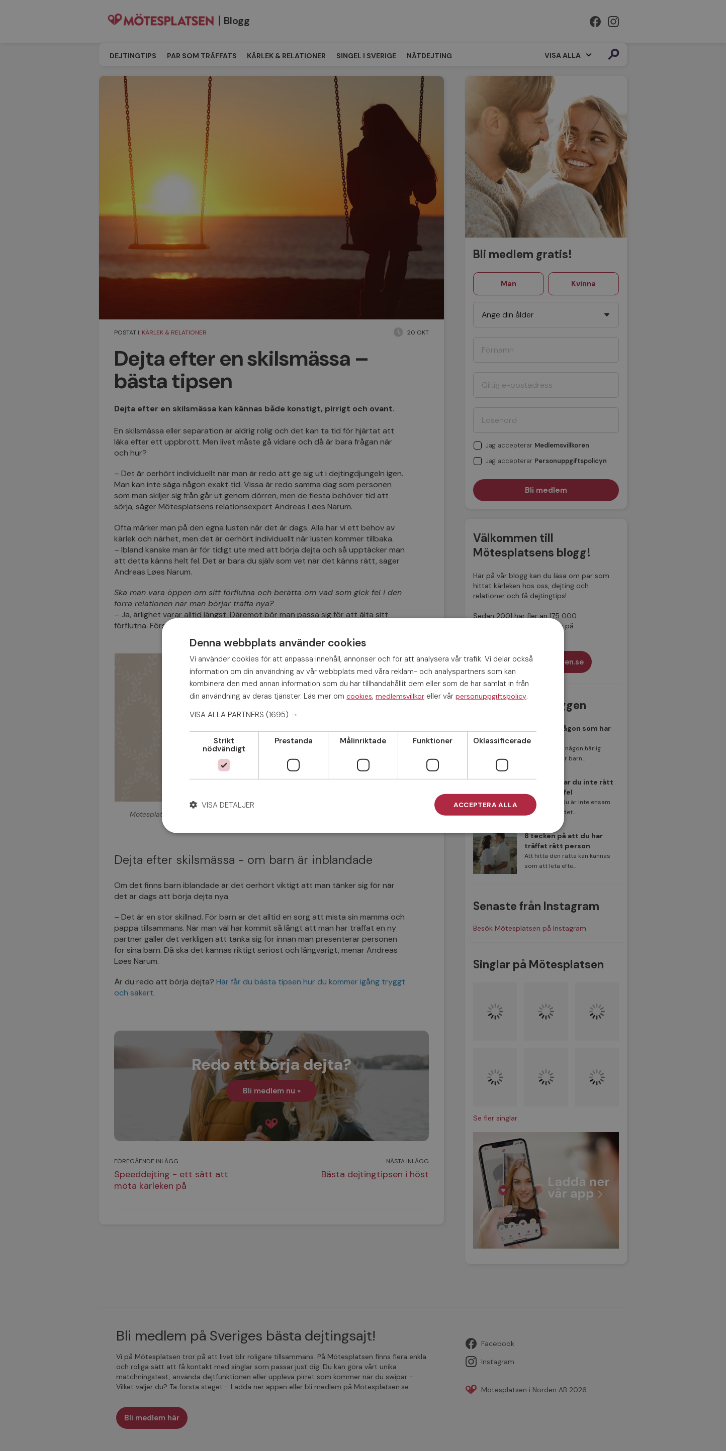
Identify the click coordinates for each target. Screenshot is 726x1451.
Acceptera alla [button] (484, 804)
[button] (363, 714)
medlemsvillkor (400, 695)
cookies (359, 695)
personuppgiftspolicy (491, 695)
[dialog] (363, 725)
